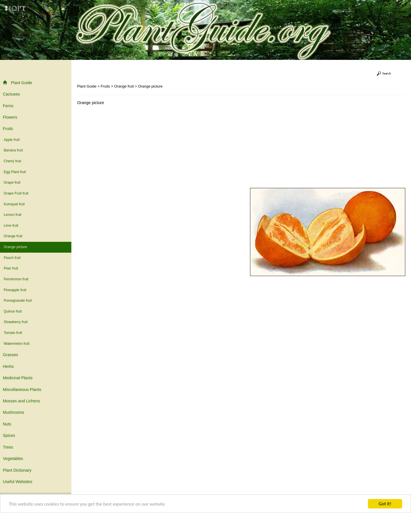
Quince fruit (13, 311)
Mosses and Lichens (21, 401)
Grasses (10, 354)
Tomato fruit (13, 333)
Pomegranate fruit (18, 301)
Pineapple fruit (15, 290)
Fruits (8, 128)
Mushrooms (13, 412)
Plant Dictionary (17, 470)
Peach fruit (12, 258)
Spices (9, 435)
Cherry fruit (12, 161)
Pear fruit (11, 268)
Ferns (8, 106)
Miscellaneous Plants (22, 389)
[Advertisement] (125, 148)
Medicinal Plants (18, 378)
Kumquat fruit (14, 204)
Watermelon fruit (16, 344)
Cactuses (11, 94)
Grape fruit (12, 182)
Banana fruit (13, 150)
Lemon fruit (12, 215)
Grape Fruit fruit (16, 193)
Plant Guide (17, 82)
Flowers (10, 117)
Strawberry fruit (16, 322)
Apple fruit (12, 140)
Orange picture (15, 247)
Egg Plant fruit (15, 172)
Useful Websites (17, 481)
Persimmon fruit (16, 279)
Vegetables (13, 458)
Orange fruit (13, 236)
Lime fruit (11, 226)
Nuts (7, 424)
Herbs (8, 366)
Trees (8, 447)
